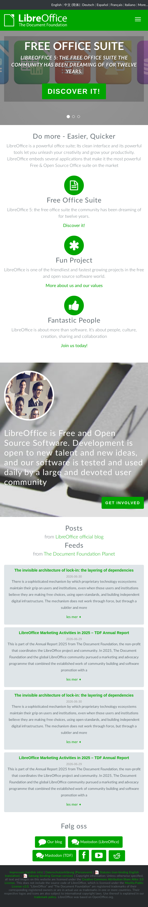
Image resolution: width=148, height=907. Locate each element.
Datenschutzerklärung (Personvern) (68, 872)
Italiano (130, 5)
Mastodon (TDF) (54, 855)
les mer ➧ (74, 617)
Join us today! (74, 346)
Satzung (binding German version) (50, 875)
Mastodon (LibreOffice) (95, 842)
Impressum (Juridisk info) (26, 872)
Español (102, 5)
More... (143, 5)
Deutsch (88, 5)
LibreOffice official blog (79, 537)
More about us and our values (74, 285)
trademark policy (45, 897)
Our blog (50, 842)
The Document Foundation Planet (79, 554)
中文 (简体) (72, 5)
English (56, 5)
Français (116, 5)
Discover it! (74, 91)
